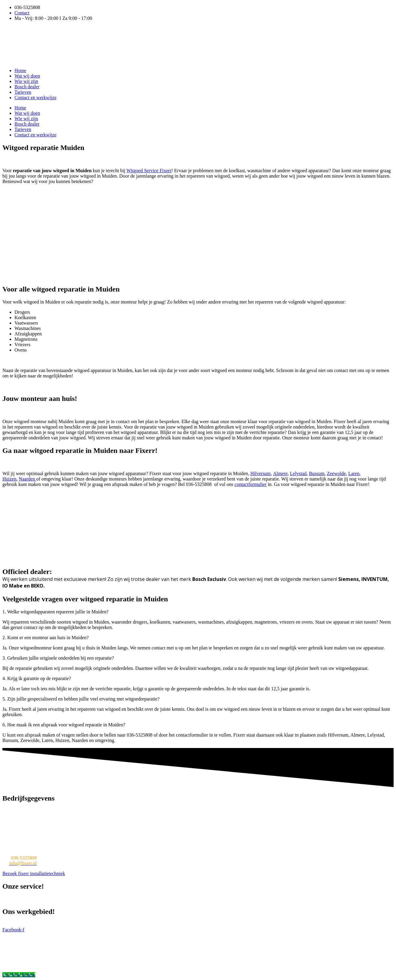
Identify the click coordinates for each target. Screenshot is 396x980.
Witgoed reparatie (67, 899)
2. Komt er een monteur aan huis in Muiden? (45, 637)
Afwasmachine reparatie (315, 899)
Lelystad (298, 473)
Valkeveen (208, 924)
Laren (353, 473)
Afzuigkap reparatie (361, 899)
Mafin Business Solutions (160, 935)
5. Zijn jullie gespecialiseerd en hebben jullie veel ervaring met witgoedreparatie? (80, 698)
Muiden (102, 924)
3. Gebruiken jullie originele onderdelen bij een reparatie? (58, 658)
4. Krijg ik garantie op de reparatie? (36, 678)
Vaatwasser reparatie (108, 899)
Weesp (226, 924)
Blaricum (186, 924)
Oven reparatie (229, 899)
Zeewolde (336, 473)
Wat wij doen (27, 75)
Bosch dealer (26, 86)
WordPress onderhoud (208, 935)
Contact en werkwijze (35, 97)
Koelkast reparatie (150, 899)
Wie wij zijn (26, 81)
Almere (280, 473)
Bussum (317, 473)
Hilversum (260, 473)
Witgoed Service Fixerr (149, 170)
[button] (198, 612)
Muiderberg (162, 924)
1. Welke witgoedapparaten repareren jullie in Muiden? (55, 611)
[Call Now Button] (18, 974)
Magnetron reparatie (191, 899)
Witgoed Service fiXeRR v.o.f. (57, 935)
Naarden (27, 478)
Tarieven (22, 92)
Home (20, 70)
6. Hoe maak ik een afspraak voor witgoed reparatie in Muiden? (63, 724)
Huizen (9, 478)
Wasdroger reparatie (268, 899)
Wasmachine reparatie (24, 899)
